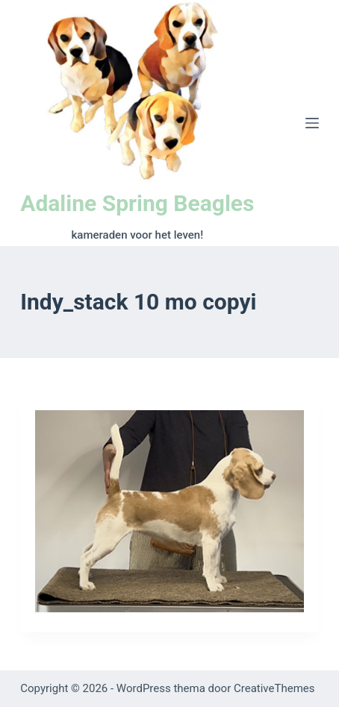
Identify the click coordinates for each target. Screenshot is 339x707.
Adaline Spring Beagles (137, 203)
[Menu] (312, 123)
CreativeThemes (274, 688)
